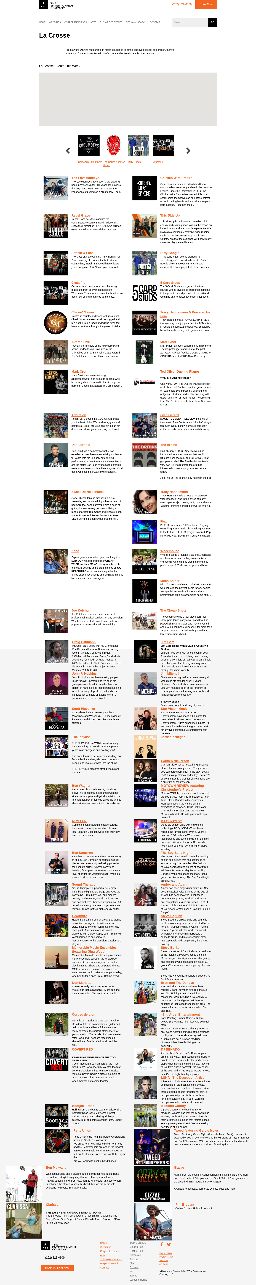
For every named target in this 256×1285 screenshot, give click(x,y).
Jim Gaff (167, 642)
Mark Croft (79, 371)
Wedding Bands (138, 1279)
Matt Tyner (168, 342)
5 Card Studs (170, 282)
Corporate (135, 1255)
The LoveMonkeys (85, 178)
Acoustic (134, 1259)
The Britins (168, 445)
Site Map (163, 1260)
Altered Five (80, 342)
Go (212, 22)
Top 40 (133, 1275)
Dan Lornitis (80, 445)
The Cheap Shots (173, 610)
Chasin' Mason (82, 312)
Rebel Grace (85, 162)
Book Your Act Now (57, 1268)
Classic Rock (137, 1246)
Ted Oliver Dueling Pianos (180, 371)
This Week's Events (111, 22)
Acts (93, 22)
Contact (155, 22)
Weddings (55, 22)
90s (132, 1271)
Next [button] (188, 150)
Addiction (78, 415)
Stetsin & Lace (82, 253)
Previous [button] (67, 150)
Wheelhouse (169, 551)
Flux (163, 521)
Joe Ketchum (81, 610)
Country (134, 1267)
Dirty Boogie (159, 162)
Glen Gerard (169, 415)
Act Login (163, 1264)
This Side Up (170, 215)
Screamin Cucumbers (115, 162)
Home (42, 22)
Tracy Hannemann (174, 492)
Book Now (206, 4)
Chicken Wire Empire (176, 178)
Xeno (75, 551)
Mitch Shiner (170, 581)
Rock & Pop (136, 1251)
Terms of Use (165, 1253)
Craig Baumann (84, 642)
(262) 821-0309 (55, 1257)
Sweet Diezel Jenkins (87, 492)
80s (132, 1263)
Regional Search (136, 22)
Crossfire (78, 282)
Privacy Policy (166, 1257)
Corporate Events (75, 22)
